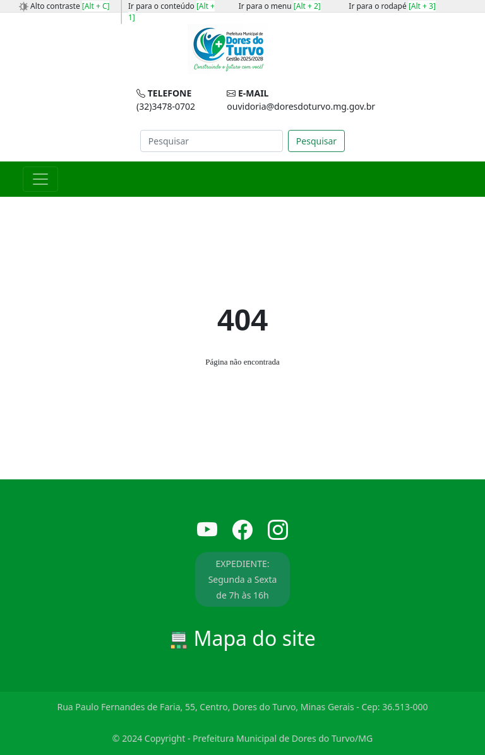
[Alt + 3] (422, 6)
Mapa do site (242, 638)
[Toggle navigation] (40, 179)
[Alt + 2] (307, 6)
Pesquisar (316, 141)
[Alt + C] (96, 6)
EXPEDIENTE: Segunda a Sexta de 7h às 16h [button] (242, 579)
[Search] (211, 141)
